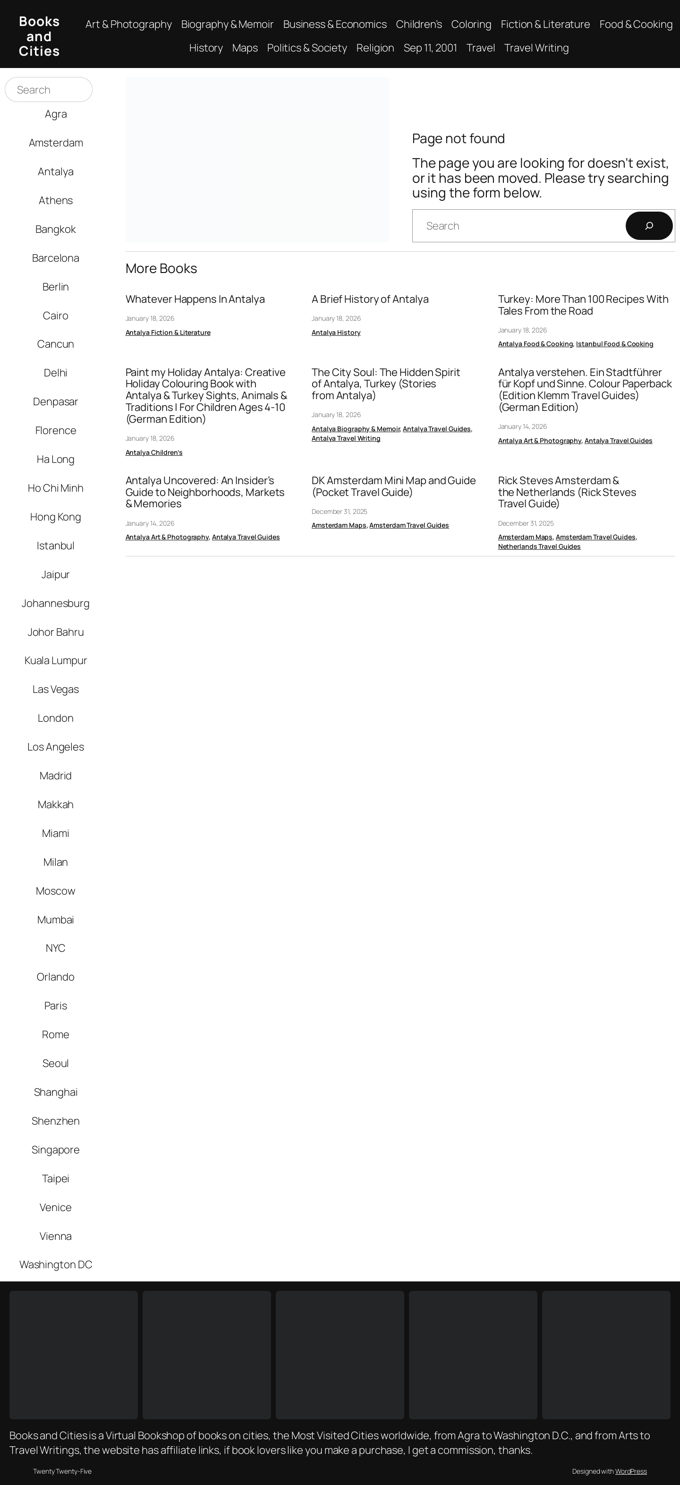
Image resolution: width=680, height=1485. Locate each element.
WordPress (631, 1471)
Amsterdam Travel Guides (409, 525)
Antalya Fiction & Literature (168, 332)
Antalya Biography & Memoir (356, 428)
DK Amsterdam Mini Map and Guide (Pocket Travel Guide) (394, 486)
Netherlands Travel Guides (539, 546)
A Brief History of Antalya (370, 299)
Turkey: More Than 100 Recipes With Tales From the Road (583, 305)
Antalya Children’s (154, 452)
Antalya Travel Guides (437, 428)
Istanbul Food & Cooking (615, 343)
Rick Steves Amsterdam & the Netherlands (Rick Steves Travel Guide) (567, 492)
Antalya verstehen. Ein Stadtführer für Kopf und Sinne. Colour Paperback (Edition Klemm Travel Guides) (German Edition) (585, 390)
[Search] (649, 226)
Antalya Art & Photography (540, 440)
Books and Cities (39, 36)
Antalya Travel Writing (346, 438)
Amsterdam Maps (339, 525)
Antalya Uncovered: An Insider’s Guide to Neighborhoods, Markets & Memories (205, 492)
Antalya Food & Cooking (535, 343)
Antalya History (336, 332)
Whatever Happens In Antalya (195, 299)
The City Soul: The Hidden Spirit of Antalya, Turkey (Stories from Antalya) (386, 384)
